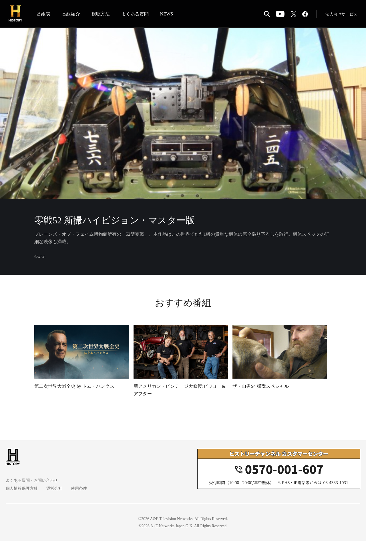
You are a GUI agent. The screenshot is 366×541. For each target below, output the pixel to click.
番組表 (43, 13)
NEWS (166, 13)
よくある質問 (135, 13)
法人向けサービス (341, 14)
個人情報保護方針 (22, 488)
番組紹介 (71, 13)
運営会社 (54, 488)
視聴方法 (101, 13)
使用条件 (79, 488)
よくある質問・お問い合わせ (32, 480)
